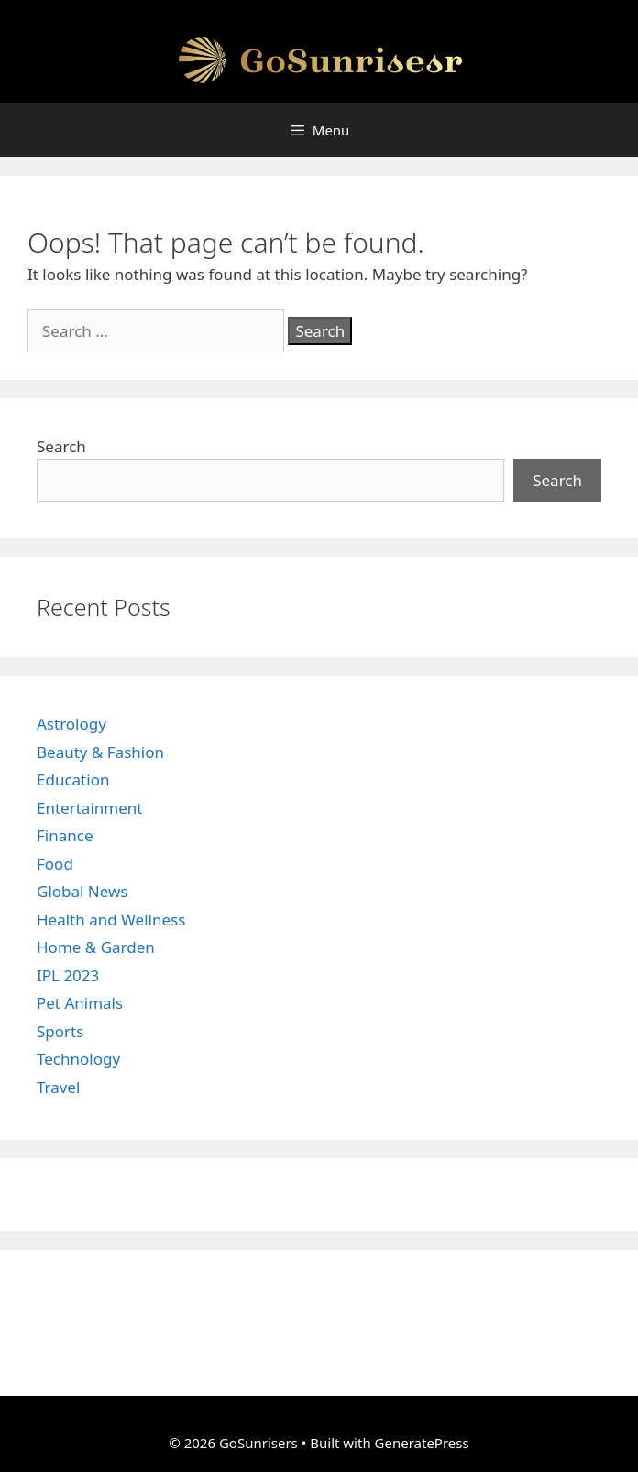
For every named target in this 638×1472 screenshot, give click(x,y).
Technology (78, 1058)
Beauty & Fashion (100, 752)
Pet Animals (80, 1002)
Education (73, 779)
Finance (65, 835)
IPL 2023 (68, 975)
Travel (58, 1087)
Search (61, 446)
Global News (82, 891)
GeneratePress (422, 1443)
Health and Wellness (111, 919)
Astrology (71, 723)
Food (55, 863)
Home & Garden (96, 947)
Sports (60, 1031)
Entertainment (89, 807)
